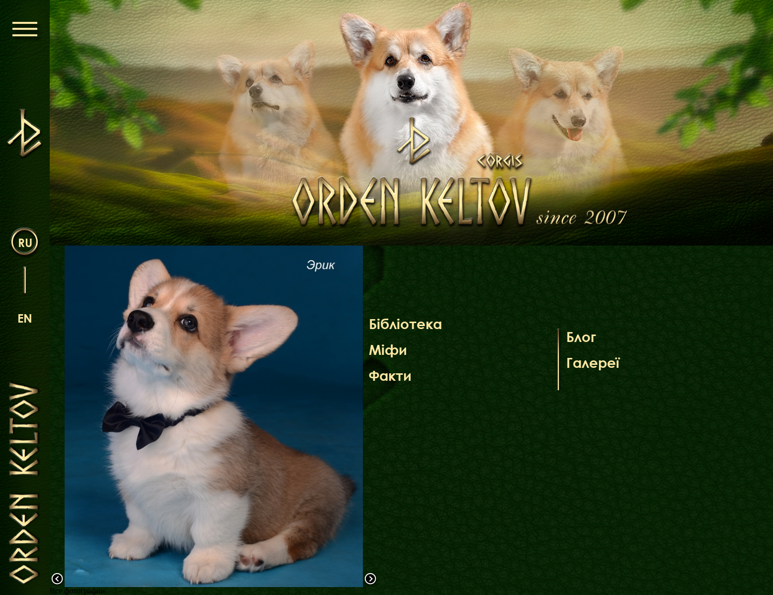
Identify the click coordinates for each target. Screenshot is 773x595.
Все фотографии (77, 591)
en (24, 318)
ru (25, 242)
